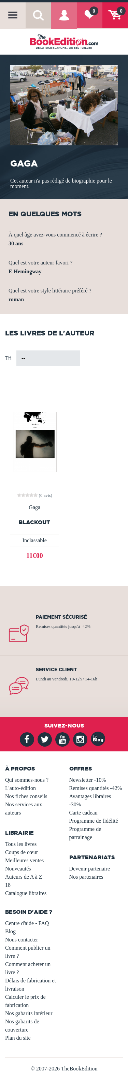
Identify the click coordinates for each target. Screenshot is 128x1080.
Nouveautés (18, 869)
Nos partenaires (86, 877)
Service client (56, 669)
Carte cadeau (83, 813)
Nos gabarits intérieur (29, 1013)
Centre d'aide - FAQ (27, 923)
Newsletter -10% (87, 780)
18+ (9, 885)
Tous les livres (21, 844)
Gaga (34, 507)
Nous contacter (21, 939)
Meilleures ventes (24, 860)
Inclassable (35, 540)
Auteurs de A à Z (23, 877)
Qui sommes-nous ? (26, 780)
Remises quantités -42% (95, 788)
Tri (8, 358)
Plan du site (18, 1038)
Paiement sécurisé (61, 617)
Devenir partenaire (89, 869)
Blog (10, 931)
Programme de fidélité (93, 821)
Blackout (34, 522)
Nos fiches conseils (26, 796)
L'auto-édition (20, 788)
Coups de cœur (21, 852)
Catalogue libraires (25, 893)
